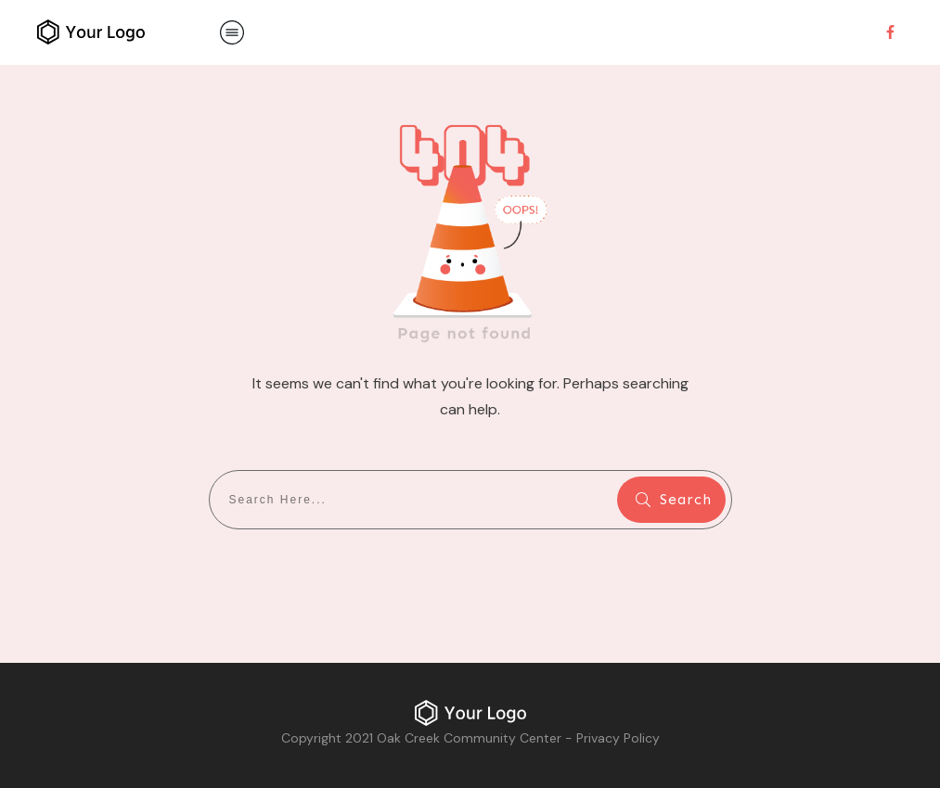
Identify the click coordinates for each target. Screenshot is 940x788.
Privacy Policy (618, 738)
